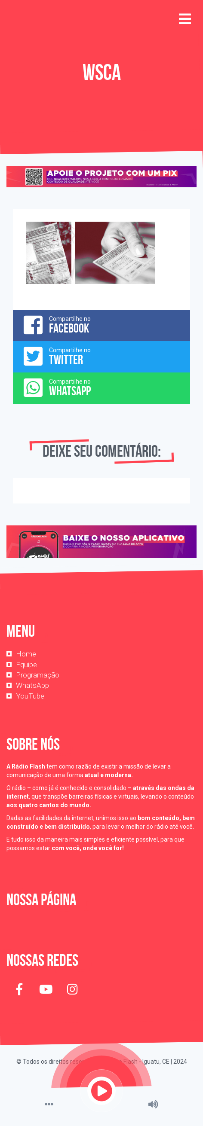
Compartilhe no (101, 325)
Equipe (26, 664)
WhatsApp (32, 685)
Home (26, 654)
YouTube (30, 696)
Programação (37, 675)
